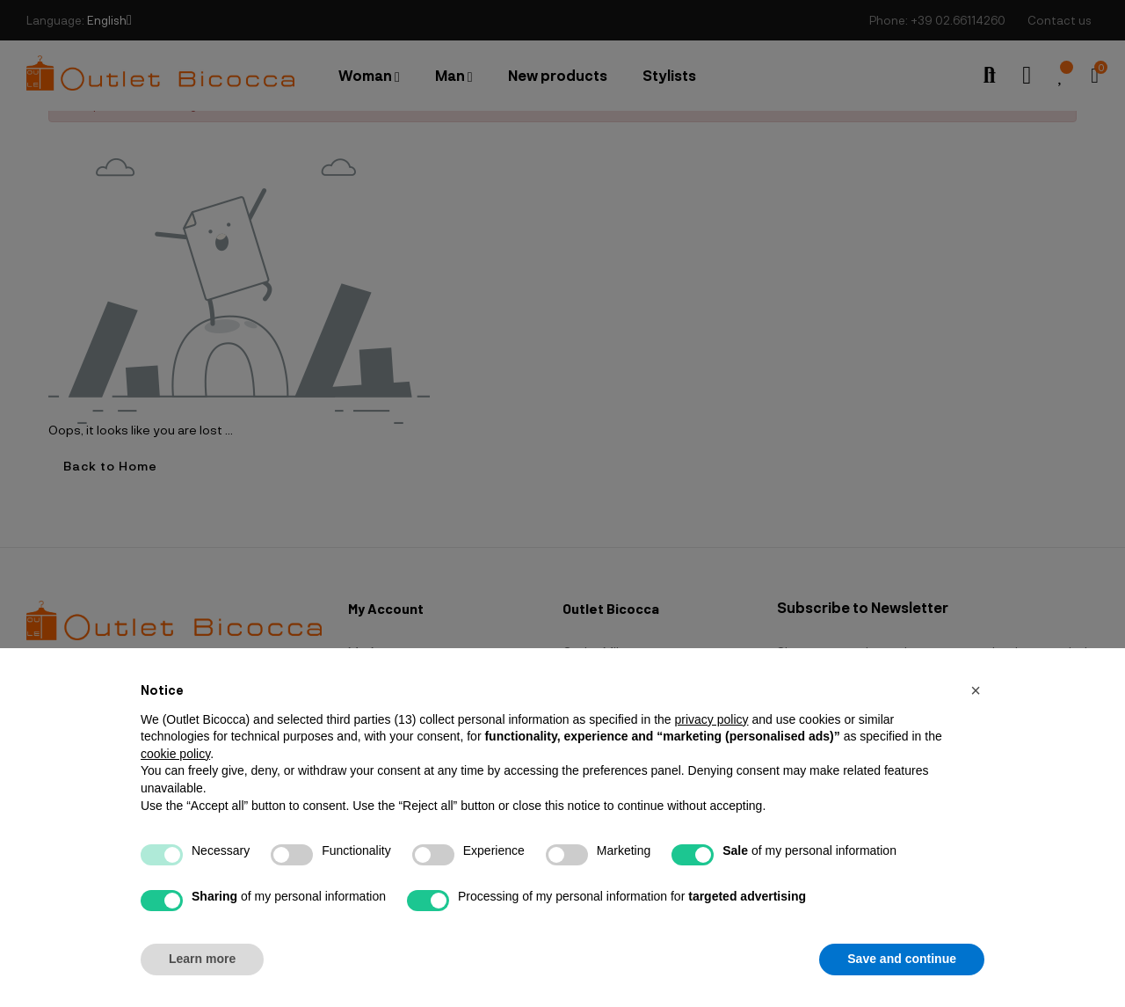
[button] (976, 690)
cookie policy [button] (175, 754)
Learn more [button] (202, 959)
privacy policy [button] (711, 719)
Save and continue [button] (901, 959)
